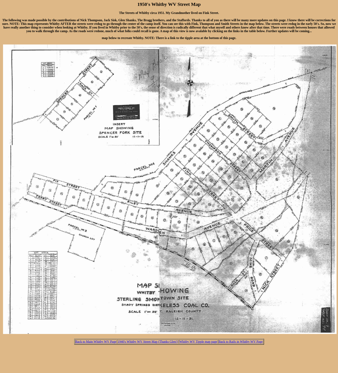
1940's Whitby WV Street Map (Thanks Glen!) (148, 341)
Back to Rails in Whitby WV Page (240, 341)
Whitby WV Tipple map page (198, 341)
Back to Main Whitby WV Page (95, 341)
